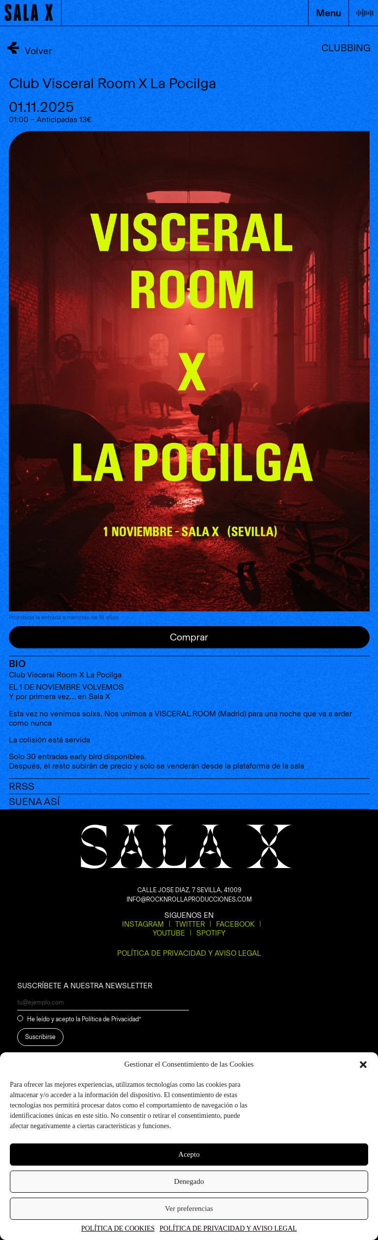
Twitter (190, 924)
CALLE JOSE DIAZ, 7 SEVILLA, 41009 (189, 890)
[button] (363, 1065)
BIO (17, 664)
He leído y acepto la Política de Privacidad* (84, 1019)
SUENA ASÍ (34, 801)
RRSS (21, 786)
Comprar (189, 637)
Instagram (143, 924)
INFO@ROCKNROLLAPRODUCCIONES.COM (189, 899)
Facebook (235, 924)
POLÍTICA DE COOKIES (118, 1228)
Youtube (169, 933)
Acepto (188, 1154)
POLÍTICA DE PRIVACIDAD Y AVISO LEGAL (228, 1228)
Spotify (210, 933)
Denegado (189, 1181)
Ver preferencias (189, 1208)
